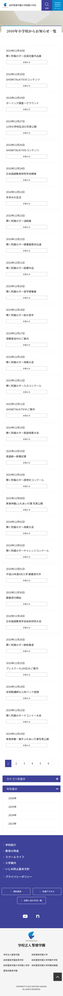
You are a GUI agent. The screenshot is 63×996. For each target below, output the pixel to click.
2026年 (12, 798)
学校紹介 (10, 844)
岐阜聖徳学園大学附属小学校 (16, 965)
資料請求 (17, 891)
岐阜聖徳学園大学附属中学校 (44, 960)
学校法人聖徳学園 (11, 955)
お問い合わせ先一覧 (33, 900)
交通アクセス (48, 891)
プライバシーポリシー (18, 876)
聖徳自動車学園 (10, 971)
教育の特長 (12, 850)
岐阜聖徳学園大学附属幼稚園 (44, 965)
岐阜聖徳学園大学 (39, 955)
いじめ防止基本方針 (17, 869)
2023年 (12, 823)
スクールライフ (14, 857)
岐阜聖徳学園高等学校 (13, 960)
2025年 (12, 806)
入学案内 (10, 863)
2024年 (12, 815)
